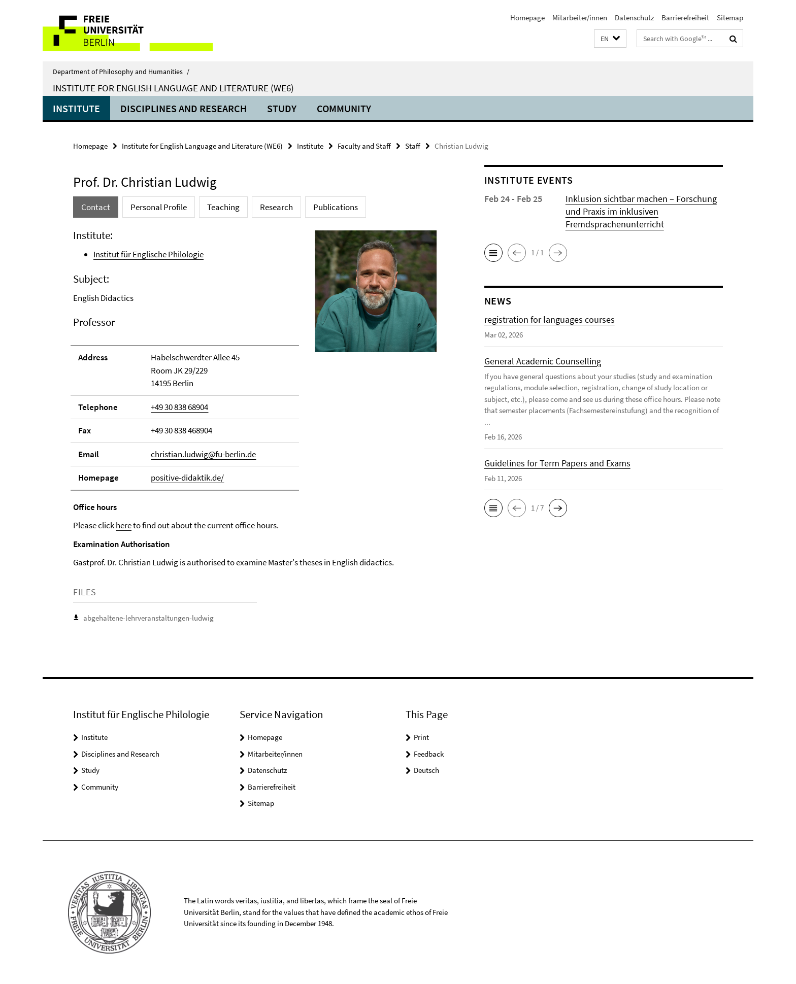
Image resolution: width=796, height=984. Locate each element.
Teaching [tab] (223, 207)
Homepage (527, 17)
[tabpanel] (259, 428)
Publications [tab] (335, 207)
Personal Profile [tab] (158, 207)
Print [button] (421, 737)
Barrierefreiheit (685, 17)
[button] (610, 38)
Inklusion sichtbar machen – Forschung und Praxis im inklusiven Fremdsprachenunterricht (641, 211)
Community (344, 108)
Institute (76, 108)
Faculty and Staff (364, 146)
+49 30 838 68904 (179, 407)
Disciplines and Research (183, 108)
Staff (412, 146)
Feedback (429, 754)
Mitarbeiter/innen (579, 17)
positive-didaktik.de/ (187, 477)
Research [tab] (276, 207)
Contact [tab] (95, 207)
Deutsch (426, 770)
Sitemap (730, 17)
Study (281, 108)
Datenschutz (634, 17)
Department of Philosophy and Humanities (121, 71)
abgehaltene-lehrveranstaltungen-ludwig (148, 618)
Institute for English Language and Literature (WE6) (173, 88)
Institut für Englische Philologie (148, 254)
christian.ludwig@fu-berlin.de (203, 454)
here (123, 525)
